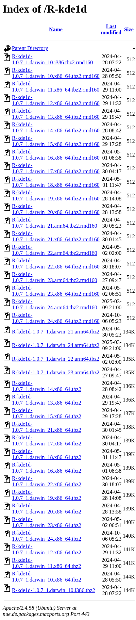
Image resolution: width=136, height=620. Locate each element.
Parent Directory (30, 48)
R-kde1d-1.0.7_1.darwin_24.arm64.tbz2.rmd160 (54, 304)
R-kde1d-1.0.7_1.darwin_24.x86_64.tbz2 (46, 536)
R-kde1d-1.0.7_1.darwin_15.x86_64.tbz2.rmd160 (56, 141)
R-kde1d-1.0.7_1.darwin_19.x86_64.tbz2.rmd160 (56, 195)
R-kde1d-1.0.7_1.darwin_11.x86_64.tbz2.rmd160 (55, 87)
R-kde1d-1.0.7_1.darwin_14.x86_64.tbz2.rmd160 (56, 127)
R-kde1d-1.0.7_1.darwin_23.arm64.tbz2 (55, 372)
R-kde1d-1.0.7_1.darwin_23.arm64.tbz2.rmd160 (54, 277)
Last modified (111, 29)
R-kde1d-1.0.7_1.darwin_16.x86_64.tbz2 (46, 468)
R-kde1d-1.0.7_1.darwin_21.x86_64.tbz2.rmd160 (56, 236)
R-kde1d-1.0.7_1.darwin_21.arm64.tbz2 (55, 332)
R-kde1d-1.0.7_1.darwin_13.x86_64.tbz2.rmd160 (56, 114)
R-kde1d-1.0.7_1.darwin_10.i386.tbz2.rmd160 (52, 59)
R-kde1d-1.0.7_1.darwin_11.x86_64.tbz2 (46, 563)
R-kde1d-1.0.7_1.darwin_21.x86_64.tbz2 (46, 427)
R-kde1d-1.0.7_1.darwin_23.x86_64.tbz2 (46, 522)
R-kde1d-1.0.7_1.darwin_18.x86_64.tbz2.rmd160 (56, 182)
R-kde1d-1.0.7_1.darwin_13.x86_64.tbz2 (46, 400)
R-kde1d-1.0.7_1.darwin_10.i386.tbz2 (53, 590)
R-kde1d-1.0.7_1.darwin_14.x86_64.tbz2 (46, 386)
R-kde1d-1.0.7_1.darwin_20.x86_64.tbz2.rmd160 (56, 209)
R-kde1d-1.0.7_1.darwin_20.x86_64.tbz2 (46, 509)
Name (56, 29)
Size (129, 29)
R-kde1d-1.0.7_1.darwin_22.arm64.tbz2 (55, 359)
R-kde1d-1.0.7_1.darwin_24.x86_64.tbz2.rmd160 (56, 318)
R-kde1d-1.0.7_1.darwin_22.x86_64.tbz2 (46, 481)
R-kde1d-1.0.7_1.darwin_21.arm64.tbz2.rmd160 (54, 223)
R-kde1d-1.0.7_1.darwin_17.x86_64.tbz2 (46, 440)
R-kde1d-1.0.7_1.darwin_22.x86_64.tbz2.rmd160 (56, 264)
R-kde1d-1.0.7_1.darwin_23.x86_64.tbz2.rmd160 (56, 291)
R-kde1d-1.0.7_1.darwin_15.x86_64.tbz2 (46, 413)
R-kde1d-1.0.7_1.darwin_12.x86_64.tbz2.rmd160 (56, 100)
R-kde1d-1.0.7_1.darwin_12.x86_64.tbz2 (46, 549)
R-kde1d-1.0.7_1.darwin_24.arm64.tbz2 (55, 345)
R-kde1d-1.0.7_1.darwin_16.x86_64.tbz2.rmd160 (56, 155)
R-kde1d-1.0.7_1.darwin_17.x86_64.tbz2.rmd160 (56, 168)
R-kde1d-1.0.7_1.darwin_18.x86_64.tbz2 (46, 454)
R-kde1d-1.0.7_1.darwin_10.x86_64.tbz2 (46, 577)
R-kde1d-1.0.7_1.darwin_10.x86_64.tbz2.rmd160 (56, 73)
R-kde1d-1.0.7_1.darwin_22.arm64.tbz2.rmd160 (54, 250)
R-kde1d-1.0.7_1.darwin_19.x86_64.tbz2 (46, 495)
